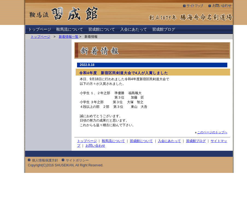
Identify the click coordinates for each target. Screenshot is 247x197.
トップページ (39, 29)
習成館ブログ (163, 29)
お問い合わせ (95, 145)
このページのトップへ (212, 132)
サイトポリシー (77, 160)
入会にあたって (133, 29)
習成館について (101, 29)
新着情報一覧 (68, 37)
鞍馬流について (69, 29)
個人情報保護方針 (45, 160)
